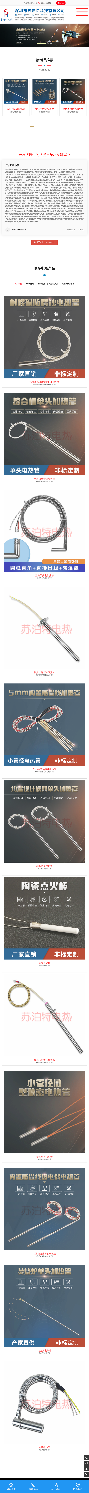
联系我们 (78, 1487)
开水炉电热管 (12, 165)
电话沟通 (33, 1487)
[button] (6, 35)
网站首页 (11, 1487)
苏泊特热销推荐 (16, 115)
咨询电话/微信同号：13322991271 (37, 3)
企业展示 (55, 1487)
